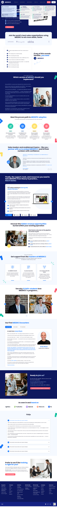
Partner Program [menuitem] (4, 494)
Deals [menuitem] (10, 487)
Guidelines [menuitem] (42, 491)
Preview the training (10, 475)
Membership (27, 485)
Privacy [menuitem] (42, 488)
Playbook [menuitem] (10, 491)
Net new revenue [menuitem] (20, 495)
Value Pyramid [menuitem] (3, 492)
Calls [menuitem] (10, 490)
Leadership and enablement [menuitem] (3, 491)
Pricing (49, 2)
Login (2, 504)
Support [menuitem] (42, 493)
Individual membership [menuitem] (27, 489)
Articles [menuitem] (50, 491)
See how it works (9, 27)
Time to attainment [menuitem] (20, 489)
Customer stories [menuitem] (36, 495)
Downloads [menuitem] (51, 494)
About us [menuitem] (42, 487)
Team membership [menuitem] (28, 487)
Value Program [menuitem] (3, 488)
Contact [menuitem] (42, 494)
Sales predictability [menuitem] (20, 499)
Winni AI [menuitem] (10, 488)
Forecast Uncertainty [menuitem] (19, 488)
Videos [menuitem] (50, 492)
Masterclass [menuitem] (3, 487)
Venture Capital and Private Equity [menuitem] (36, 493)
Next (51, 169)
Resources (51, 485)
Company (43, 485)
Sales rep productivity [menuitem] (19, 497)
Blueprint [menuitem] (10, 494)
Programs (3, 485)
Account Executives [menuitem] (36, 487)
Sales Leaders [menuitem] (35, 491)
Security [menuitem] (42, 490)
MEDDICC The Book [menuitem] (52, 487)
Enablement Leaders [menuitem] (35, 489)
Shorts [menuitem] (10, 493)
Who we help (35, 485)
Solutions (19, 485)
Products (11, 485)
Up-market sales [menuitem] (20, 491)
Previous (49, 169)
